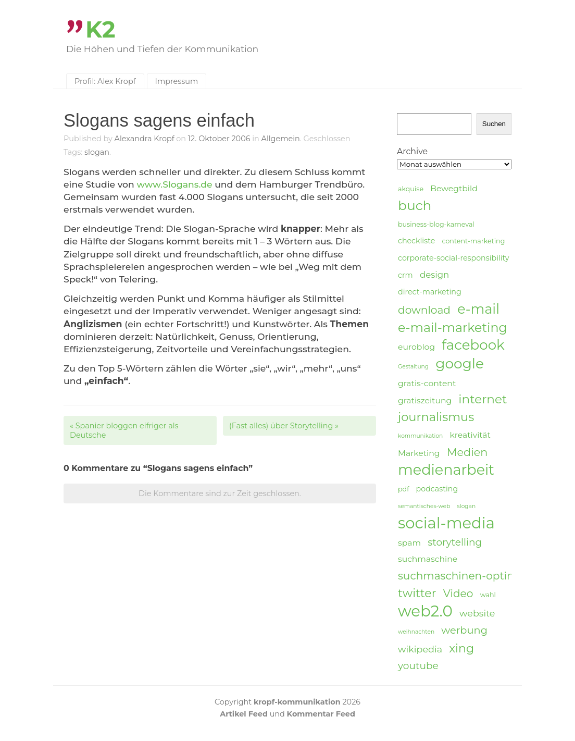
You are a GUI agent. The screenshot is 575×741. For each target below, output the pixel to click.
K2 (100, 29)
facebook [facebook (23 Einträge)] (473, 345)
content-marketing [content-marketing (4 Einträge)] (473, 241)
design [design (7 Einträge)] (434, 274)
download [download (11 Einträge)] (424, 309)
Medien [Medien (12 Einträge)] (467, 452)
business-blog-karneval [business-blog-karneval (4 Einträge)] (436, 224)
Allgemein (280, 138)
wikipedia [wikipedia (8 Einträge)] (420, 649)
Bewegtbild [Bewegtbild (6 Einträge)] (454, 188)
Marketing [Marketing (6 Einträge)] (419, 453)
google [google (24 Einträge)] (459, 363)
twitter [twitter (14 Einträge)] (417, 593)
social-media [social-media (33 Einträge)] (446, 523)
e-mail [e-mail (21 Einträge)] (478, 309)
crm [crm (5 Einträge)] (405, 275)
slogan (96, 152)
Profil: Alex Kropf (105, 81)
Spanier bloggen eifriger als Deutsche (124, 430)
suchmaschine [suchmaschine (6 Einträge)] (427, 559)
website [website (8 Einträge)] (477, 613)
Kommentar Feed (321, 714)
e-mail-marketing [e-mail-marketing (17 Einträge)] (452, 327)
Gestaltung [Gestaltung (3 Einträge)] (413, 366)
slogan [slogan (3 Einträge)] (466, 506)
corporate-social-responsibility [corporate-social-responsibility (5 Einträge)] (453, 258)
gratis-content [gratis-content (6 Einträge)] (427, 383)
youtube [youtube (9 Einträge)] (418, 666)
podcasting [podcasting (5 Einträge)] (437, 488)
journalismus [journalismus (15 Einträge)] (436, 417)
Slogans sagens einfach (159, 120)
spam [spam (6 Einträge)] (409, 543)
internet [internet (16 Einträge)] (482, 399)
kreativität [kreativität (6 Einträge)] (469, 435)
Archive (412, 151)
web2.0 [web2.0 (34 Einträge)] (425, 611)
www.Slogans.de (174, 184)
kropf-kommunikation (297, 702)
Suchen (494, 124)
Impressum (176, 81)
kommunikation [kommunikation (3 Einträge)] (420, 436)
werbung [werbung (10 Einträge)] (464, 630)
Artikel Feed (244, 714)
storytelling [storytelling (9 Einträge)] (455, 542)
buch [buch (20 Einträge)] (414, 205)
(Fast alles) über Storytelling (284, 425)
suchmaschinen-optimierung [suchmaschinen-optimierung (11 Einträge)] (475, 575)
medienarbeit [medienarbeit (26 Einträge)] (446, 470)
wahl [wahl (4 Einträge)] (488, 595)
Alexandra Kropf (144, 138)
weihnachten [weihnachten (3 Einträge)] (416, 631)
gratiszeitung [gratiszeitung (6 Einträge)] (425, 400)
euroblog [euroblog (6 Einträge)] (416, 347)
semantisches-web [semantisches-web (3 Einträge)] (424, 506)
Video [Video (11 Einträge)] (458, 593)
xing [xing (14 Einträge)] (461, 648)
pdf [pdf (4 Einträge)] (403, 489)
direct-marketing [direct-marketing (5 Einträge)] (429, 292)
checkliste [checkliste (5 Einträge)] (416, 240)
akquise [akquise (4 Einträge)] (410, 189)
